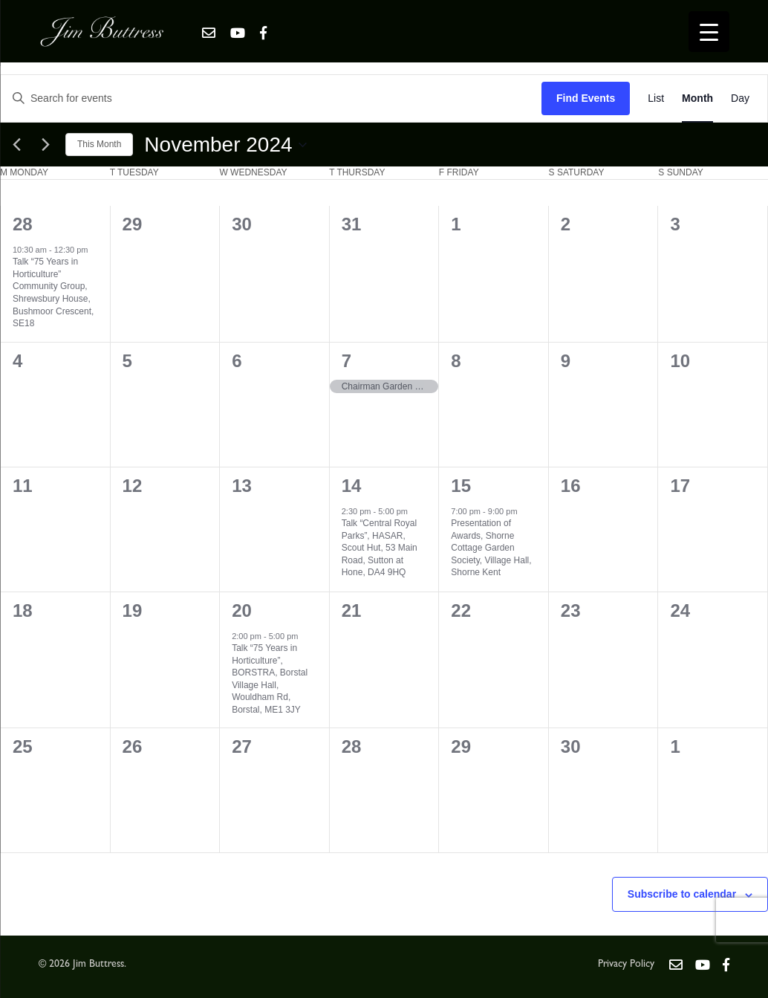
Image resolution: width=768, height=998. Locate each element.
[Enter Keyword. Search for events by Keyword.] (271, 98)
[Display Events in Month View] (697, 98)
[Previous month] (16, 145)
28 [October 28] (23, 224)
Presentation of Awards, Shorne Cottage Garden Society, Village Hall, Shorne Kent (491, 547)
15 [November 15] (461, 486)
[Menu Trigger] (709, 31)
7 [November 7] (346, 361)
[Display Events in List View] (656, 98)
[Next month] (45, 145)
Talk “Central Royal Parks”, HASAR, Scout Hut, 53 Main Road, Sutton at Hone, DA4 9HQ (379, 547)
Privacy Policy (626, 964)
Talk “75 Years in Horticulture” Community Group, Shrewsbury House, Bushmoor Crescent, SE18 (53, 292)
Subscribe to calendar (682, 894)
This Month (99, 144)
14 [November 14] (352, 486)
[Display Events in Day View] (740, 98)
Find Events (585, 98)
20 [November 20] (242, 610)
